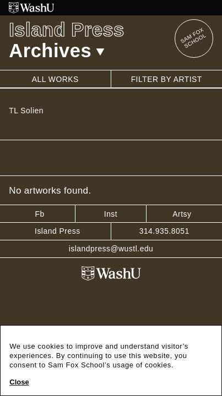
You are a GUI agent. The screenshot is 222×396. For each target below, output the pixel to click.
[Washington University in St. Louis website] (111, 7)
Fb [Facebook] (39, 214)
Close (19, 382)
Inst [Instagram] (110, 214)
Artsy (181, 214)
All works (55, 79)
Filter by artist (166, 79)
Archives (57, 50)
